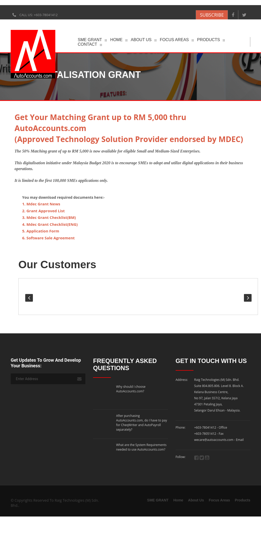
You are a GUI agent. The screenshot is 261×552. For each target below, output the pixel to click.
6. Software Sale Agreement (48, 237)
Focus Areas (174, 40)
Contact (87, 44)
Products (208, 40)
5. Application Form (40, 230)
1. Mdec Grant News (41, 203)
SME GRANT (90, 40)
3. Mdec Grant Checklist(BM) (49, 217)
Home (116, 40)
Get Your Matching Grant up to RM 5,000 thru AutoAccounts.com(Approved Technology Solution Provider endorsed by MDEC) (129, 128)
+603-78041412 (205, 429)
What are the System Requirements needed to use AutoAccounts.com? (141, 439)
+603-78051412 (205, 435)
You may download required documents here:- (63, 197)
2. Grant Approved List (43, 210)
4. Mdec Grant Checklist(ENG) (50, 224)
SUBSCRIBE (212, 15)
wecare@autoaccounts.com (214, 441)
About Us (141, 40)
